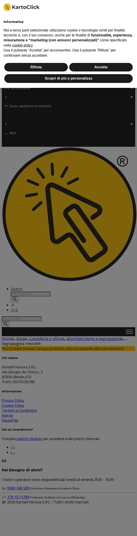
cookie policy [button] (22, 45)
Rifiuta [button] (36, 67)
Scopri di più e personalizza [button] (68, 78)
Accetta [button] (100, 67)
